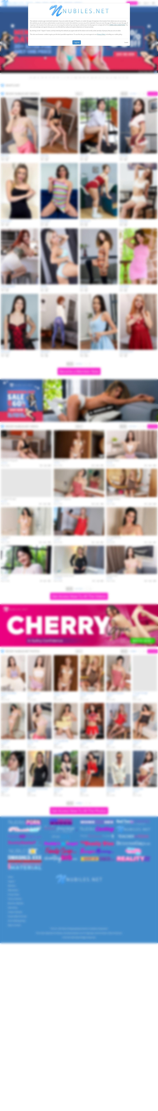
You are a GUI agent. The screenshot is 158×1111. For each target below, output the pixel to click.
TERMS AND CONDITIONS (117, 25)
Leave (126, 42)
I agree (76, 42)
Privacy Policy (101, 34)
